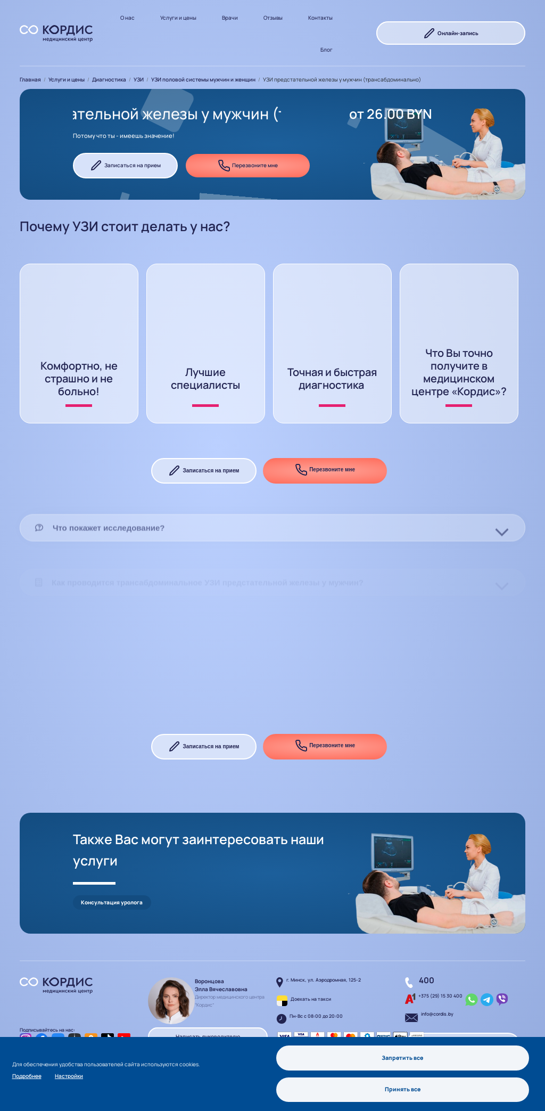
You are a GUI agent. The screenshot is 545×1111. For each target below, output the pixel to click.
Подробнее (27, 1075)
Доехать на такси (311, 978)
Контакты (320, 17)
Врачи (230, 17)
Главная (30, 79)
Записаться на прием (125, 165)
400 (426, 959)
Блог (326, 49)
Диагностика (109, 79)
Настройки (69, 1075)
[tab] (272, 558)
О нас (127, 17)
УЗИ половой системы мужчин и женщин (203, 79)
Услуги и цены (178, 17)
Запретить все (402, 1057)
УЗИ (139, 79)
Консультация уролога (112, 881)
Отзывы (273, 17)
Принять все (402, 1089)
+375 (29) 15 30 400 (440, 974)
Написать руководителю (208, 1015)
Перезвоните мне (248, 165)
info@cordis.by (437, 993)
